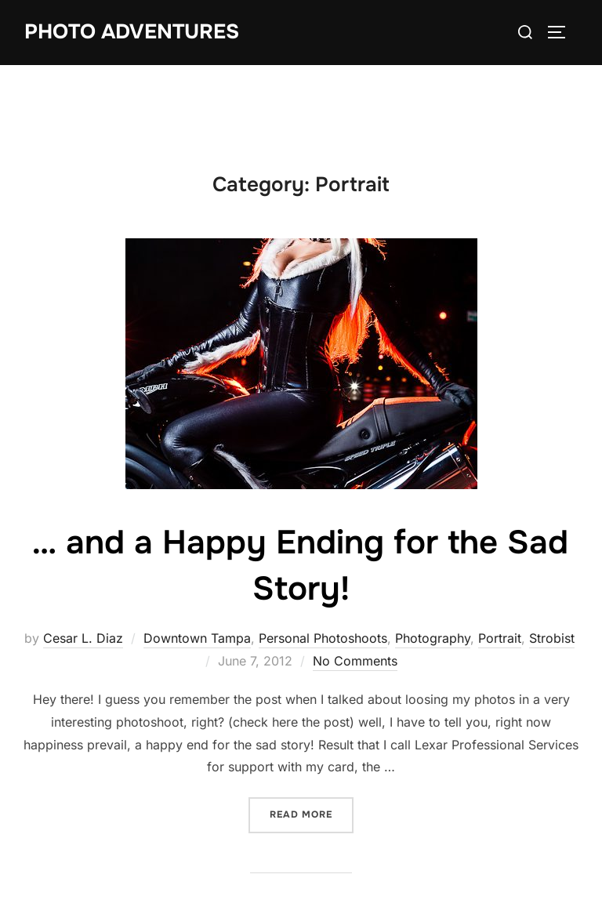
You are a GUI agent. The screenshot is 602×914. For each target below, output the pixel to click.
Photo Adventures (131, 32)
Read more (312, 813)
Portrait (499, 638)
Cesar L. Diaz (83, 638)
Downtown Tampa (197, 638)
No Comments (355, 661)
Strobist (552, 638)
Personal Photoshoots (323, 638)
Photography (432, 638)
